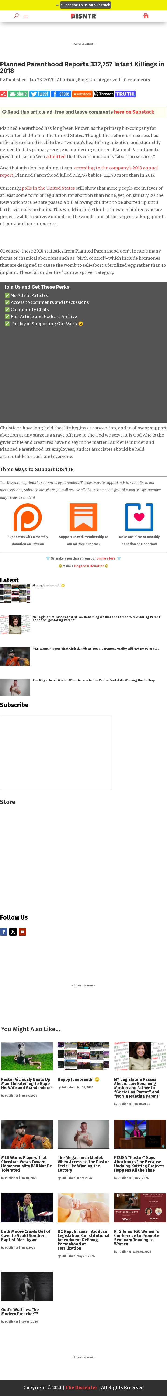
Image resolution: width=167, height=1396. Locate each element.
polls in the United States (48, 188)
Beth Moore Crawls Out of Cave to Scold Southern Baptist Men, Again (25, 1235)
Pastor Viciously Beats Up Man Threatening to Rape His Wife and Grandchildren (27, 1083)
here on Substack (134, 112)
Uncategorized (104, 79)
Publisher (16, 79)
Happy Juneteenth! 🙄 (49, 585)
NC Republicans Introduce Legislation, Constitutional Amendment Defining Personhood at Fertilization (83, 1240)
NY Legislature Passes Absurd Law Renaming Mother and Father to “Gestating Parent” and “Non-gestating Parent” (97, 618)
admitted (56, 156)
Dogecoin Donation (89, 566)
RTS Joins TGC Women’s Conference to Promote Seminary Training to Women (136, 1238)
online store (106, 558)
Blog (82, 79)
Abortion (66, 79)
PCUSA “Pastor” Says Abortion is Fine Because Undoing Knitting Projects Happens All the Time (139, 1164)
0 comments (137, 79)
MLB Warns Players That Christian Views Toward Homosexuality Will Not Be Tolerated (96, 648)
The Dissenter (81, 1387)
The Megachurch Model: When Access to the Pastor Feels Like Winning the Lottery (94, 680)
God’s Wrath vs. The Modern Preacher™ (20, 1311)
